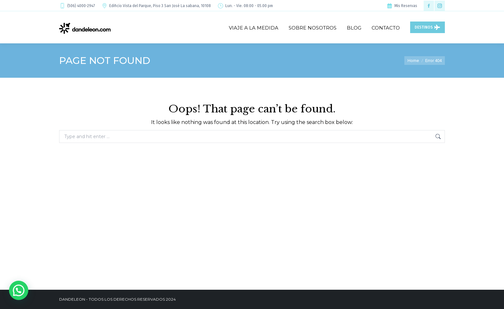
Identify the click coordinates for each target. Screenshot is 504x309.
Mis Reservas (401, 6)
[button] (18, 290)
